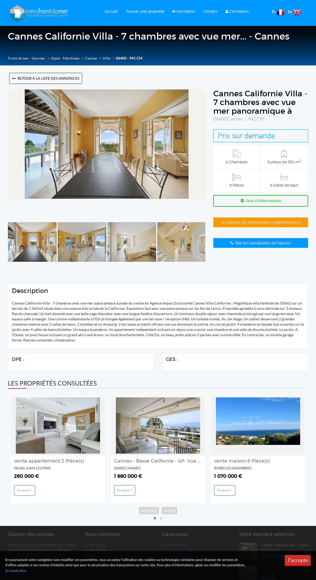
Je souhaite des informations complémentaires (261, 222)
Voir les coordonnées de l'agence (260, 243)
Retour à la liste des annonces (45, 78)
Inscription (183, 11)
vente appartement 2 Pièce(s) (49, 461)
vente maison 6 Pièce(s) (242, 461)
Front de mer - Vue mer (26, 58)
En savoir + (24, 490)
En (290, 12)
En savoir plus (15, 570)
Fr (274, 12)
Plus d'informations (261, 200)
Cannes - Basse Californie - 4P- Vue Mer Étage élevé (175, 461)
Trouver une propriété (145, 11)
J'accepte (297, 560)
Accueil (111, 11)
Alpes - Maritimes (65, 58)
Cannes (91, 58)
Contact (210, 11)
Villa (106, 58)
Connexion (237, 11)
